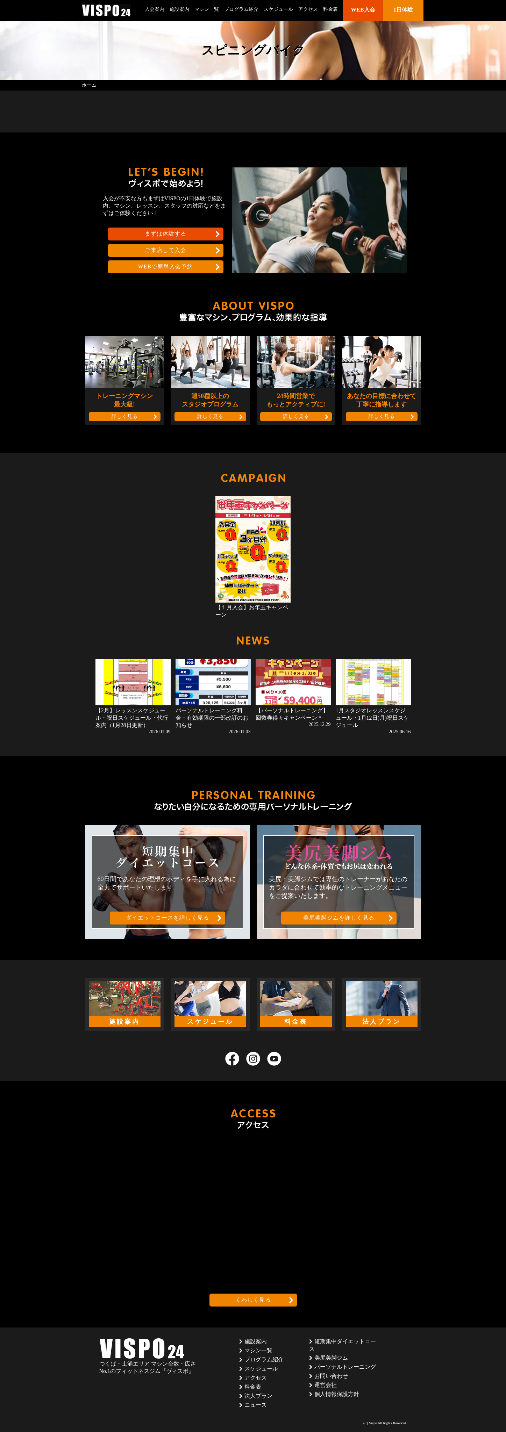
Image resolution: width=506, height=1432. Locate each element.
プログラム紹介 (241, 9)
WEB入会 (363, 10)
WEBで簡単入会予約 (165, 266)
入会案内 (154, 9)
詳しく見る (125, 416)
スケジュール (278, 9)
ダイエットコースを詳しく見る (167, 918)
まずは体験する (165, 234)
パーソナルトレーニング (345, 1367)
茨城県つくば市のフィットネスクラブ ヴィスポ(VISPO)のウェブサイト (106, 10)
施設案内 (179, 9)
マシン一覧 (206, 9)
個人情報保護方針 (336, 1394)
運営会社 (325, 1385)
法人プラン (258, 1396)
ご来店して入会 (165, 250)
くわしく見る (253, 1300)
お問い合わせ (331, 1376)
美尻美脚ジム (331, 1358)
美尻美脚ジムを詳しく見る (339, 918)
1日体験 (403, 10)
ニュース (255, 1405)
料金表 (330, 9)
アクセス (308, 9)
